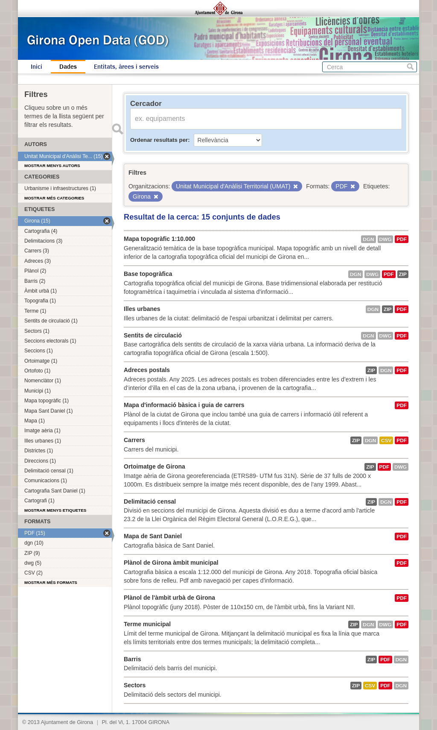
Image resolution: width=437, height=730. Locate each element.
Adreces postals (147, 369)
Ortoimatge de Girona (154, 466)
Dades (68, 66)
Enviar (117, 129)
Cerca (410, 66)
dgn (368, 239)
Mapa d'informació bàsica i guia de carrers (184, 405)
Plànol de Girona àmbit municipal (171, 562)
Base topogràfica (148, 273)
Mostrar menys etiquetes (55, 510)
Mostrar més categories (54, 198)
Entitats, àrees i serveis (126, 66)
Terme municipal (147, 624)
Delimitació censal (150, 501)
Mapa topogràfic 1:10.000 (159, 238)
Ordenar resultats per (159, 140)
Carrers (134, 440)
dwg (385, 239)
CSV (386, 440)
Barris (132, 659)
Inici (36, 66)
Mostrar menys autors (52, 165)
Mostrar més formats (50, 582)
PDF (401, 239)
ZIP (403, 274)
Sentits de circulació (153, 335)
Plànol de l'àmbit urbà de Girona (169, 597)
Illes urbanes (142, 308)
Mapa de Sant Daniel (153, 536)
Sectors (135, 685)
